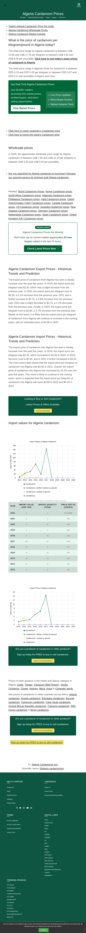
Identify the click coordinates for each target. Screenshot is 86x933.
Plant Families (49, 866)
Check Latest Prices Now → (43, 248)
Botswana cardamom (53, 698)
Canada (47, 834)
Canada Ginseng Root (14, 894)
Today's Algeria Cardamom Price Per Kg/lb (31, 26)
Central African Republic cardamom (27, 706)
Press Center (49, 791)
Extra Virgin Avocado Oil (14, 914)
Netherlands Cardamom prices (24, 214)
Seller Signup (49, 858)
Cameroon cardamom (32, 702)
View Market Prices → (25, 108)
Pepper (28, 684)
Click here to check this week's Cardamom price (34, 134)
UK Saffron (10, 891)
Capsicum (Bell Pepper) (46, 684)
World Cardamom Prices (35, 17)
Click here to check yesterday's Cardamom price (34, 130)
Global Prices (49, 823)
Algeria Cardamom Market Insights (26, 34)
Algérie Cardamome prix (45, 764)
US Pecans (10, 885)
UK (45, 840)
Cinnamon (13, 688)
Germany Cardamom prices (53, 210)
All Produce (48, 855)
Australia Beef (11, 899)
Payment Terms (12, 795)
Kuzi (46, 843)
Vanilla (64, 684)
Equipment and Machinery (53, 869)
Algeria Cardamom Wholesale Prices (28, 30)
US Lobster (10, 896)
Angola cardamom (30, 698)
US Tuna (9, 905)
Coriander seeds (64, 688)
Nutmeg (33, 688)
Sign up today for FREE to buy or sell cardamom (37, 742)
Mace (42, 688)
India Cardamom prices (53, 199)
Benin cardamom (39, 710)
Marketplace (48, 875)
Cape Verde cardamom (58, 702)
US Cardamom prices (27, 207)
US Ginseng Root (12, 911)
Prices (48, 17)
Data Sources (49, 861)
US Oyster (10, 908)
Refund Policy (11, 803)
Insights (47, 852)
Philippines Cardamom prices (24, 199)
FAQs (8, 791)
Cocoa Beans (11, 888)
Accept (44, 930)
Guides (47, 846)
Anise (49, 688)
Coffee (47, 825)
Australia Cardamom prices (54, 207)
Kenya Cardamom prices (59, 191)
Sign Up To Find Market (43, 661)
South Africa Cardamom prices (24, 195)
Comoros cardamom (58, 706)
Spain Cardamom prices (55, 214)
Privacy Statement (12, 820)
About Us (47, 787)
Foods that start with (51, 863)
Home (24, 17)
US (45, 831)
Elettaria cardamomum (52, 768)
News (46, 828)
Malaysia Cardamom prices (57, 195)
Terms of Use (11, 832)
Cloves (24, 688)
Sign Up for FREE (43, 410)
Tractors (47, 872)
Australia (47, 837)
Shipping (9, 799)
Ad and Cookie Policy (13, 824)
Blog (46, 849)
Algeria (54, 17)
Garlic (20, 684)
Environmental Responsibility (54, 795)
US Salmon (10, 902)
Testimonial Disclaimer (14, 828)
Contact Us (10, 787)
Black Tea (10, 917)
